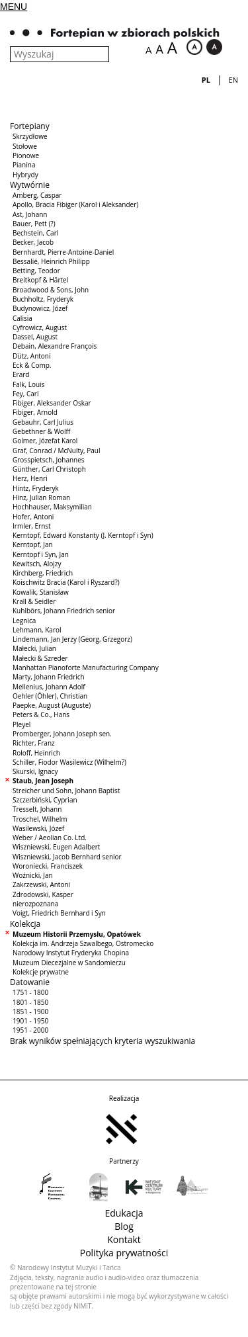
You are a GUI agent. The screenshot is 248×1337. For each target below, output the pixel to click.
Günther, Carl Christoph (49, 469)
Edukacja (123, 1213)
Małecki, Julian (34, 648)
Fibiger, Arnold (35, 412)
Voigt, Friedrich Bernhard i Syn (59, 913)
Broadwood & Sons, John (51, 289)
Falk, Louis (28, 384)
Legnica (24, 620)
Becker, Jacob (33, 242)
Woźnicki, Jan (33, 875)
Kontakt (124, 1239)
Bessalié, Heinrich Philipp (51, 261)
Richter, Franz (34, 743)
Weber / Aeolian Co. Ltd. (50, 837)
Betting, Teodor (36, 270)
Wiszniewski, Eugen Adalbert (56, 846)
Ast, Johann (30, 214)
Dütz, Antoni (32, 356)
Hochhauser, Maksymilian (52, 506)
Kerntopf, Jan (33, 544)
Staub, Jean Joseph (43, 780)
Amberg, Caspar (37, 195)
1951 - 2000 (30, 1030)
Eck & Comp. (32, 365)
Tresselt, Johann (37, 809)
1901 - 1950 (30, 1020)
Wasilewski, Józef (38, 828)
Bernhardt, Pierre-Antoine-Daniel (63, 252)
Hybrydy (25, 174)
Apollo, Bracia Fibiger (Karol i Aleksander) (75, 204)
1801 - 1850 (30, 1002)
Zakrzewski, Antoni (41, 884)
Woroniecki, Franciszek (48, 866)
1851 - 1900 (30, 1011)
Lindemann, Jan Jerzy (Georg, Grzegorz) (72, 639)
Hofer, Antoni (33, 516)
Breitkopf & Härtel (40, 279)
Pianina (24, 164)
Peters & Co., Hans (41, 714)
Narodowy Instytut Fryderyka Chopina (71, 952)
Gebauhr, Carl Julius (43, 422)
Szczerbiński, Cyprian (45, 799)
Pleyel (21, 724)
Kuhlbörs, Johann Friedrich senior (64, 610)
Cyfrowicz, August (40, 327)
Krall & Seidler (34, 601)
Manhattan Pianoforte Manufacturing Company (86, 667)
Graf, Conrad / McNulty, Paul (57, 450)
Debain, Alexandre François (55, 346)
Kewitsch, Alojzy (37, 563)
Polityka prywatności (124, 1252)
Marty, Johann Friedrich (49, 676)
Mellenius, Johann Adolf (49, 686)
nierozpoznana (35, 903)
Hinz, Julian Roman (41, 497)
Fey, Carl (25, 393)
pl (206, 80)
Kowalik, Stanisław (41, 592)
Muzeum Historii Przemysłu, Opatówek (77, 934)
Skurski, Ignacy (35, 771)
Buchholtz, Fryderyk (43, 299)
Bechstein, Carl (35, 232)
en (233, 80)
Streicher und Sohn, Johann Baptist (66, 790)
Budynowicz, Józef (40, 308)
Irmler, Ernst (32, 526)
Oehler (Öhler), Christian (50, 696)
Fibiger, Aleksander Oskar (52, 403)
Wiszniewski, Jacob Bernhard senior (67, 856)
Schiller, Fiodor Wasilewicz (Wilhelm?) (69, 762)
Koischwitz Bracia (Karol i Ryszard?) (66, 582)
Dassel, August (35, 336)
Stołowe (25, 146)
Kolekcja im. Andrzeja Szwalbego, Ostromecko (83, 943)
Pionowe (26, 155)
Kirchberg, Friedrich (43, 573)
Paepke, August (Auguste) (52, 705)
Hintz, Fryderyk (36, 488)
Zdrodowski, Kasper (43, 894)
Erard (21, 374)
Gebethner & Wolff (41, 431)
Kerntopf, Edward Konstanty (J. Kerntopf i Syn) (83, 535)
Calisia (22, 318)
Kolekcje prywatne (41, 971)
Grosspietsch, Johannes (49, 459)
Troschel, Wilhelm (40, 819)
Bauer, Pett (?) (34, 223)
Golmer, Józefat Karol (45, 440)
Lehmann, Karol (37, 629)
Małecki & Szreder (40, 658)
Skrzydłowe (30, 136)
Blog (124, 1226)
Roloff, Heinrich (36, 752)
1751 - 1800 (30, 992)
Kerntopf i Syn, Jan (41, 554)
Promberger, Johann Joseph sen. (62, 733)
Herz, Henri (30, 478)
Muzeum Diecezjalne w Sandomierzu (69, 962)
